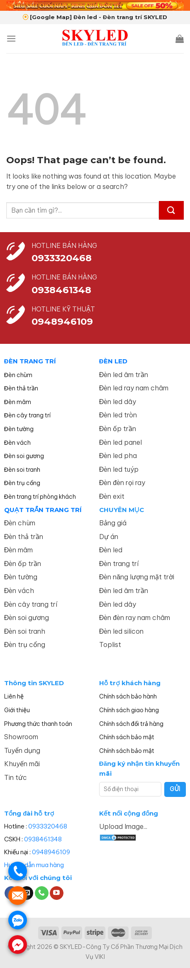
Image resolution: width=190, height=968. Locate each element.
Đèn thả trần (21, 388)
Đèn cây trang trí (27, 415)
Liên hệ (14, 696)
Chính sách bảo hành (128, 696)
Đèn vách (17, 442)
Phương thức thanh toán (38, 724)
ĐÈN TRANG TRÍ (30, 361)
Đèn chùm (18, 375)
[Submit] (171, 210)
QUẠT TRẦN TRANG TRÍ (43, 510)
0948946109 (51, 852)
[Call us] (42, 893)
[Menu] (11, 38)
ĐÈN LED (113, 361)
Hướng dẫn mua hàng (34, 865)
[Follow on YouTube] (56, 893)
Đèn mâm (17, 402)
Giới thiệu (17, 710)
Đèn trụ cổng (22, 483)
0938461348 (43, 839)
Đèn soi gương (24, 456)
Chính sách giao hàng (129, 710)
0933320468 (62, 258)
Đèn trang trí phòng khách (40, 496)
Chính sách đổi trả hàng (131, 724)
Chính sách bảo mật (126, 737)
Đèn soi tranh (22, 469)
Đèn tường (19, 429)
